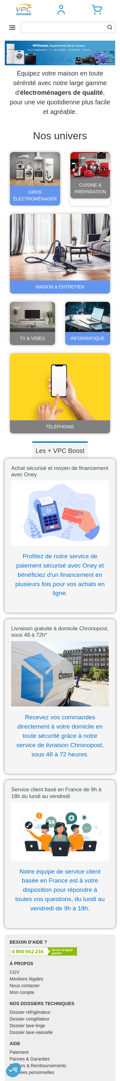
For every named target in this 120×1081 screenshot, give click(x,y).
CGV (14, 972)
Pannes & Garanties (30, 1058)
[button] (61, 10)
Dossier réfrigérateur (30, 1012)
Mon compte (22, 992)
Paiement (19, 1052)
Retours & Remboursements (38, 1065)
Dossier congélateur (30, 1018)
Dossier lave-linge (27, 1025)
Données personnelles (32, 1072)
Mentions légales (26, 978)
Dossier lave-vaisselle (31, 1032)
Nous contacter (25, 985)
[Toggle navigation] (12, 27)
